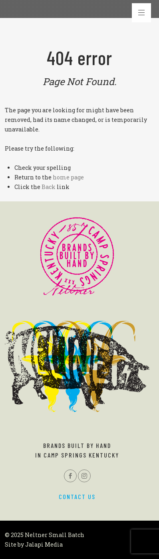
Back (49, 187)
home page (68, 177)
